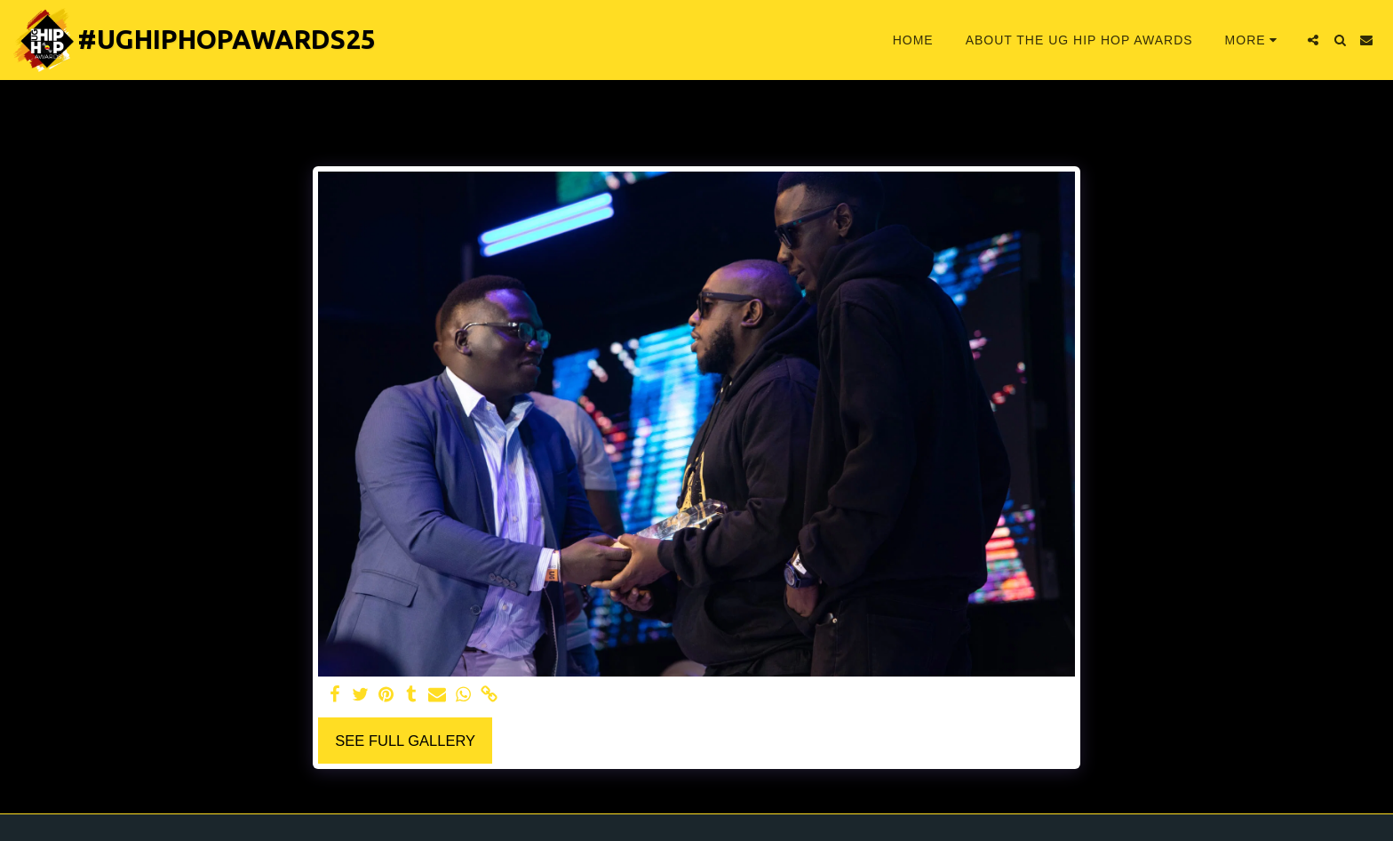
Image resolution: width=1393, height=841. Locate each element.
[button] (1313, 40)
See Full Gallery (405, 741)
